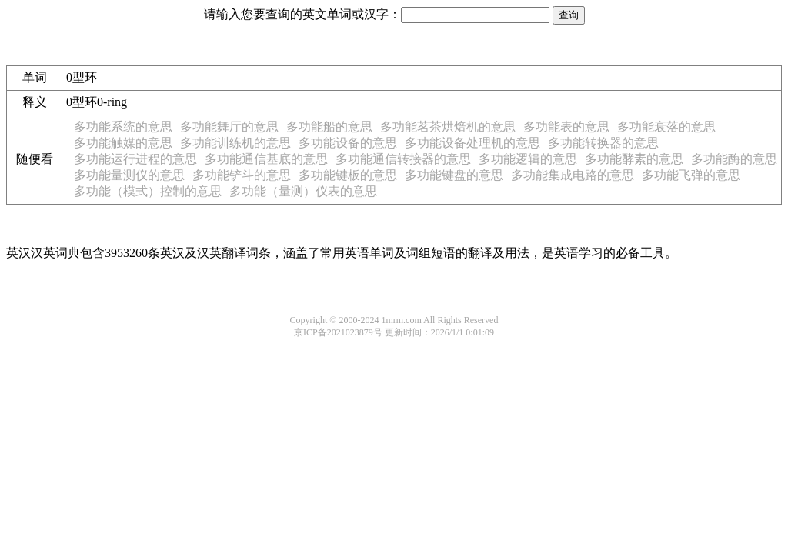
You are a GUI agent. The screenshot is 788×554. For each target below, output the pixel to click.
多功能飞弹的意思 (691, 175)
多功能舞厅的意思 (229, 126)
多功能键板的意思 (348, 175)
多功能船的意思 (329, 126)
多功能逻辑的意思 (528, 158)
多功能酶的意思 (734, 158)
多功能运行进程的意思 (135, 158)
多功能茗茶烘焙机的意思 (448, 126)
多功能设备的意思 (348, 142)
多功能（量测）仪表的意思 (303, 191)
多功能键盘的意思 (454, 175)
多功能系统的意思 (123, 126)
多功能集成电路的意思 (572, 175)
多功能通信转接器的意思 (403, 158)
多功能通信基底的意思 (266, 158)
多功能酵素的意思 (634, 158)
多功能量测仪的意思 (129, 175)
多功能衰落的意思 (666, 126)
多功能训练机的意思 (235, 142)
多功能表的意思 (566, 126)
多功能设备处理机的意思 (472, 142)
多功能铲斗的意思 (241, 175)
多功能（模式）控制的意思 (148, 191)
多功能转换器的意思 (603, 142)
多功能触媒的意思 (123, 142)
